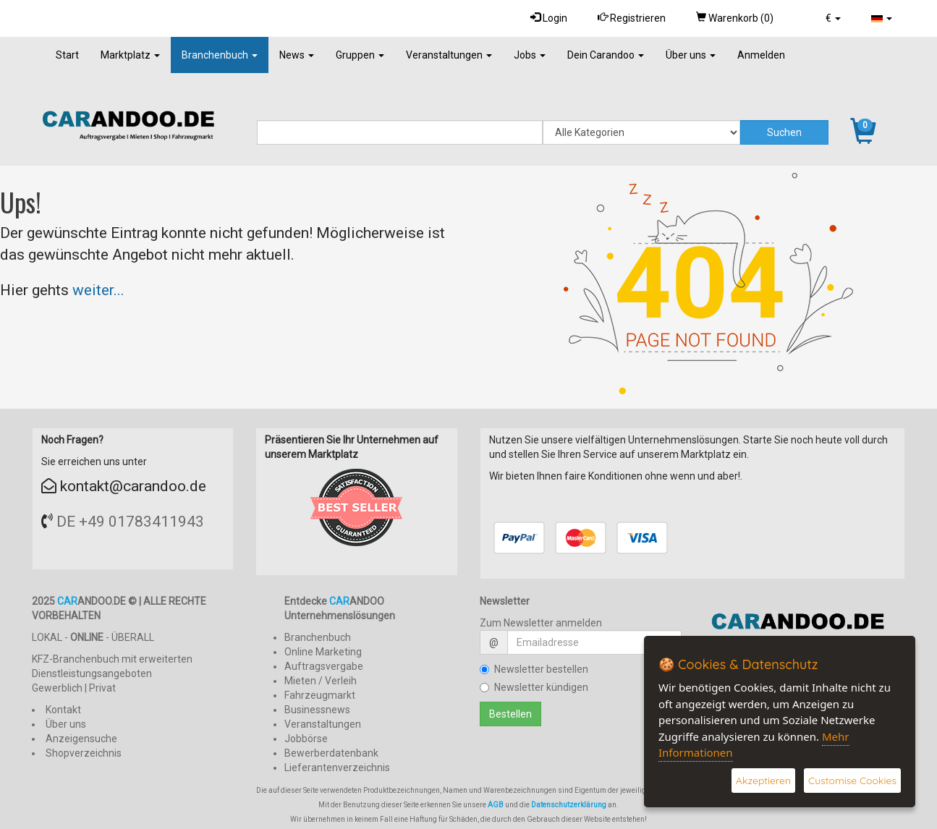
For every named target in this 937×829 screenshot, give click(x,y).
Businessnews (317, 709)
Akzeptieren (763, 780)
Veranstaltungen (449, 55)
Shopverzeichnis (84, 753)
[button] (833, 18)
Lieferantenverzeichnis (337, 767)
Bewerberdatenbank (331, 753)
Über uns (691, 55)
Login (548, 18)
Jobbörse (306, 738)
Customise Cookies (852, 780)
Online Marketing (323, 652)
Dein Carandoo (605, 55)
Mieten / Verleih (320, 680)
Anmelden (761, 55)
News (296, 55)
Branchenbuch (220, 55)
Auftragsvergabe (323, 666)
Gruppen (360, 55)
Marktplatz (130, 55)
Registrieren (632, 18)
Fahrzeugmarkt (319, 695)
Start (67, 55)
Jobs (530, 55)
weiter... (98, 290)
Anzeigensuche (81, 738)
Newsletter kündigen (534, 687)
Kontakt (63, 709)
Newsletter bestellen (534, 669)
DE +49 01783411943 (130, 521)
